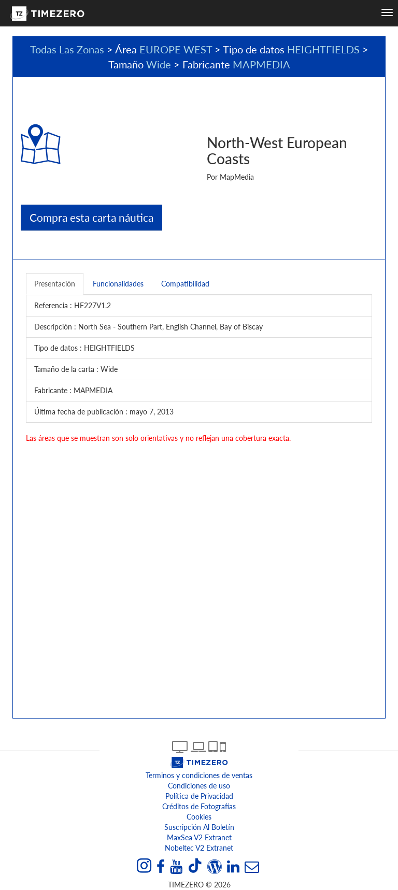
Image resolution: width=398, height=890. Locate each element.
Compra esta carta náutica (91, 217)
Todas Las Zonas (67, 49)
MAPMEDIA (261, 64)
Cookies (199, 816)
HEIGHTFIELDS (323, 49)
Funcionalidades (118, 283)
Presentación (54, 283)
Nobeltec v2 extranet (199, 847)
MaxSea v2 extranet (199, 837)
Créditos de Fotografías (199, 806)
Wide (158, 64)
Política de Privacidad (199, 796)
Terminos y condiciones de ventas (199, 775)
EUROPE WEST (175, 49)
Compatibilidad (185, 283)
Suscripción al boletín (199, 827)
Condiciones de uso (199, 785)
